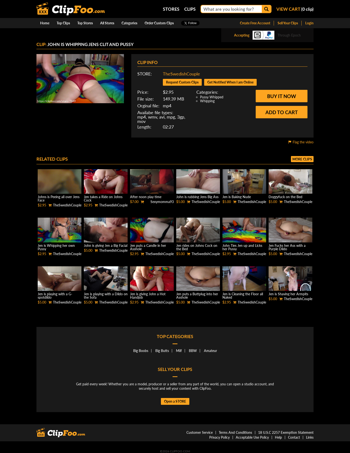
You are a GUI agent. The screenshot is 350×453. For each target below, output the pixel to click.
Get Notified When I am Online (230, 82)
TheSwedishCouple (181, 73)
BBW (193, 351)
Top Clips (63, 23)
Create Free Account (255, 23)
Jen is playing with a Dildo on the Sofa (106, 295)
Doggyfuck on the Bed (285, 197)
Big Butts (162, 351)
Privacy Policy (219, 437)
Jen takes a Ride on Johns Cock (103, 198)
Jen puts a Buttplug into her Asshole (197, 295)
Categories (129, 23)
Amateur (210, 351)
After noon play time (145, 197)
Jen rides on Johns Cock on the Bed (196, 247)
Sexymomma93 (162, 202)
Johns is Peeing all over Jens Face (58, 198)
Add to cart (281, 112)
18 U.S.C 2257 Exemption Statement (286, 432)
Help (278, 437)
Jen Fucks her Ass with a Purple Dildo (287, 247)
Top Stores (85, 23)
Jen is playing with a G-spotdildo (55, 295)
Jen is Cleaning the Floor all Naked (242, 295)
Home (44, 23)
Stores (171, 9)
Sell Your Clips (288, 23)
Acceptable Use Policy (252, 437)
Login (309, 23)
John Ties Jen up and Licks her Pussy (242, 247)
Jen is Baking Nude (236, 197)
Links (310, 437)
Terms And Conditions (235, 432)
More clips (302, 159)
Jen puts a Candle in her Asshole (148, 247)
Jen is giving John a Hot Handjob (148, 295)
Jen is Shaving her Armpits (288, 294)
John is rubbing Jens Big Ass (197, 197)
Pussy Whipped (211, 97)
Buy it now (281, 96)
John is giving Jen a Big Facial (105, 245)
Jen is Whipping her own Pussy (56, 247)
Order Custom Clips (159, 23)
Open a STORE (175, 401)
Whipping (207, 101)
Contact (294, 437)
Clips (190, 9)
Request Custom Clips (182, 82)
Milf (179, 351)
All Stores (107, 23)
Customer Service (199, 432)
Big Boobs (140, 351)
